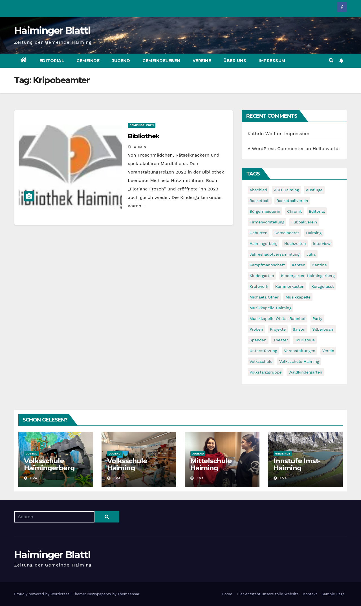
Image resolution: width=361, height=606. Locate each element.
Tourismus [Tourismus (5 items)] (305, 340)
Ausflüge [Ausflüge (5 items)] (314, 190)
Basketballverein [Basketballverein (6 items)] (292, 200)
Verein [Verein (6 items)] (328, 350)
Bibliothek (143, 136)
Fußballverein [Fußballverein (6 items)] (304, 222)
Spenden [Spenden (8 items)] (258, 340)
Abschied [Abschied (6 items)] (258, 190)
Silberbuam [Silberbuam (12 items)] (323, 329)
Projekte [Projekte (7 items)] (278, 329)
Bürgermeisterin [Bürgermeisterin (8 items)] (265, 211)
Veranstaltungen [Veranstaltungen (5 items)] (299, 350)
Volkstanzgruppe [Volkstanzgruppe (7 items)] (266, 372)
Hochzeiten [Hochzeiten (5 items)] (295, 243)
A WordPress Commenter (276, 148)
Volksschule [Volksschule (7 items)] (261, 361)
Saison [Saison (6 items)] (299, 329)
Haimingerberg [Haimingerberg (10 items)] (263, 243)
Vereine (202, 60)
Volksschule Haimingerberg (49, 464)
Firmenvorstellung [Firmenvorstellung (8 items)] (267, 222)
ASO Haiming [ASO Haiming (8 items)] (286, 190)
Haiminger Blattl (52, 30)
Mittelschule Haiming (211, 464)
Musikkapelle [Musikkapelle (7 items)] (298, 297)
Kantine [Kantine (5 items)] (319, 265)
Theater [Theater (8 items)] (280, 340)
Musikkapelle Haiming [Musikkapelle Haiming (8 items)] (271, 308)
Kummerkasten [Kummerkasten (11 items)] (290, 286)
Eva (31, 478)
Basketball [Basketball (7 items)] (260, 200)
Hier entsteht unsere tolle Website (267, 594)
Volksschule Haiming (127, 464)
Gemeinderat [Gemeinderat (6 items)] (286, 232)
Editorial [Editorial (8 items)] (317, 211)
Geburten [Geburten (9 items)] (259, 232)
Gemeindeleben (161, 60)
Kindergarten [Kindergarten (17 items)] (262, 275)
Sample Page (333, 594)
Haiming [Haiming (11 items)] (314, 232)
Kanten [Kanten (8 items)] (298, 265)
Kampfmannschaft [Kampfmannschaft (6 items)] (267, 265)
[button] (331, 60)
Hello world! (326, 148)
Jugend (121, 60)
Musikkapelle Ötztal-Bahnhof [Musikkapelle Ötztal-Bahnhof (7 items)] (278, 318)
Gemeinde (88, 60)
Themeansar (128, 594)
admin (137, 147)
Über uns (234, 60)
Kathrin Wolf (262, 133)
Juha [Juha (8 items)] (311, 254)
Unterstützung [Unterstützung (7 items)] (263, 350)
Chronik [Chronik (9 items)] (294, 211)
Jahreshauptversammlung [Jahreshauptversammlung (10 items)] (275, 254)
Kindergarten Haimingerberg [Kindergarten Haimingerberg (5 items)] (307, 275)
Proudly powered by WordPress (42, 594)
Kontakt (310, 594)
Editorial (51, 60)
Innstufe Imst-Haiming (297, 464)
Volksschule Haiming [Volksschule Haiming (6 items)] (299, 361)
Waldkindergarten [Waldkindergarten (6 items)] (305, 372)
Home (227, 594)
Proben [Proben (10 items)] (256, 329)
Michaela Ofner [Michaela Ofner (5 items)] (264, 297)
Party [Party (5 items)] (317, 318)
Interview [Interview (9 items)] (322, 243)
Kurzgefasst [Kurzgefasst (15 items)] (322, 286)
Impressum (272, 60)
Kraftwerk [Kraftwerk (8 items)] (259, 286)
